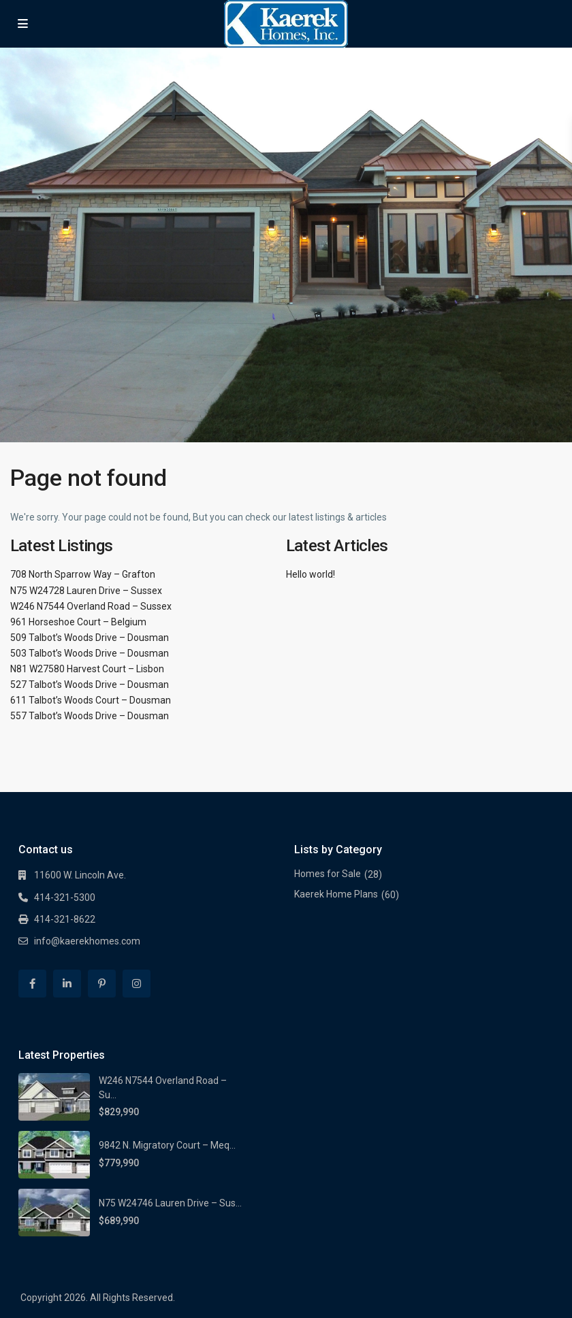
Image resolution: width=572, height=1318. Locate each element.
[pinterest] (102, 984)
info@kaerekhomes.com (87, 941)
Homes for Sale (327, 873)
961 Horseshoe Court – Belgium (78, 621)
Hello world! (310, 574)
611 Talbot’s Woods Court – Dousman (90, 700)
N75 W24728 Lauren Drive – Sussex (86, 590)
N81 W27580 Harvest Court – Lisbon (87, 668)
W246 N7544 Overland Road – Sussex (91, 606)
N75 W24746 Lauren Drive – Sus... (170, 1203)
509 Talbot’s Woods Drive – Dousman (89, 637)
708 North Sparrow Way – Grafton (82, 574)
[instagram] (136, 984)
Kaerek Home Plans (336, 894)
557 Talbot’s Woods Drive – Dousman (89, 715)
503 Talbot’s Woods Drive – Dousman (89, 653)
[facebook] (32, 984)
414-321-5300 (64, 897)
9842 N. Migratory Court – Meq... (167, 1145)
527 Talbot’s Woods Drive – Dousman (89, 684)
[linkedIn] (67, 984)
